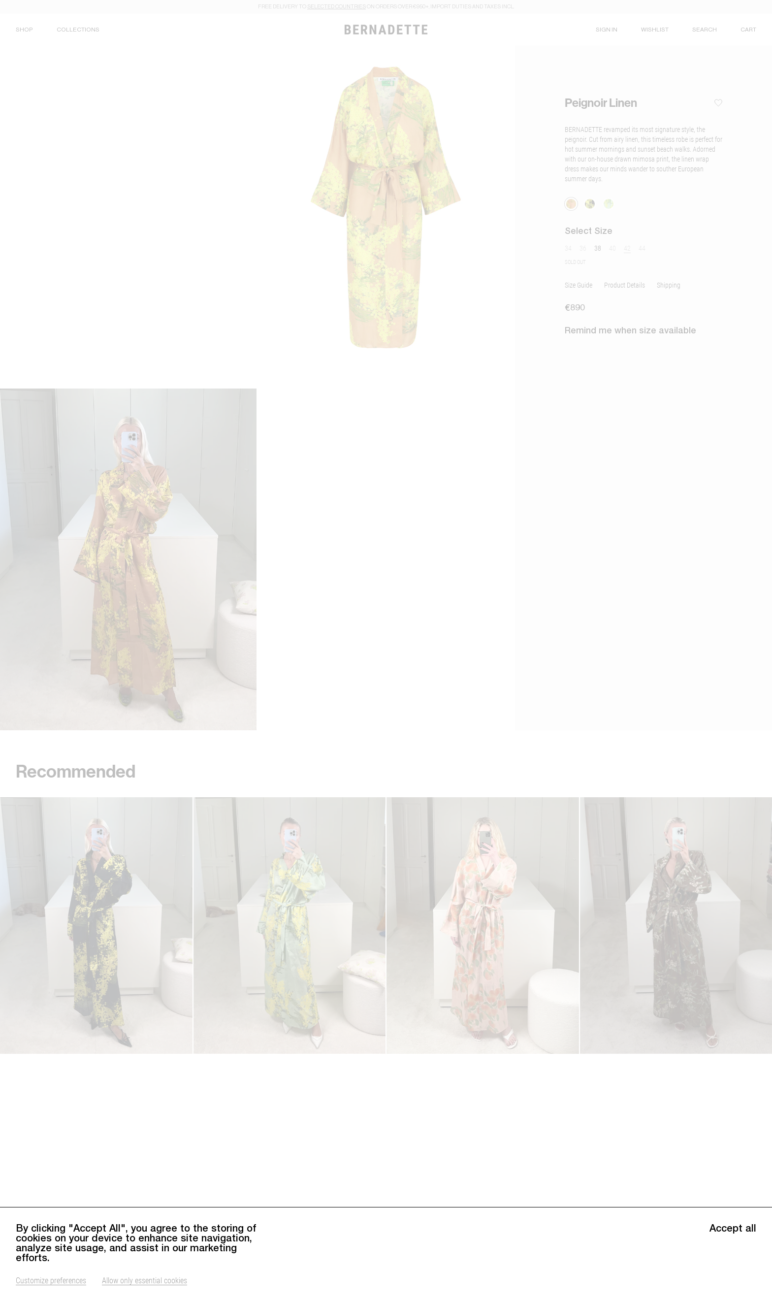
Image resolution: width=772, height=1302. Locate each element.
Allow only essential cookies (144, 1280)
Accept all (732, 1228)
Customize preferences (51, 1280)
